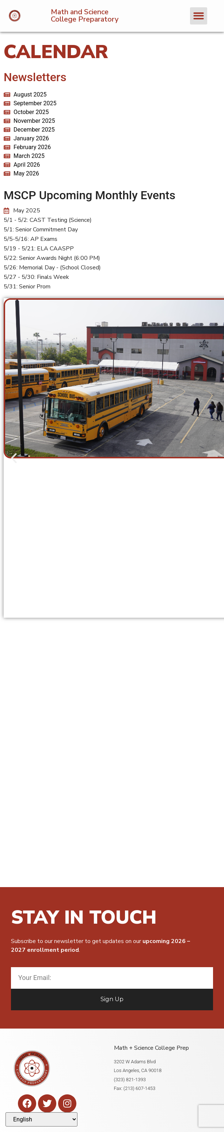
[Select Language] (41, 1119)
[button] (198, 15)
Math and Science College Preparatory (84, 15)
